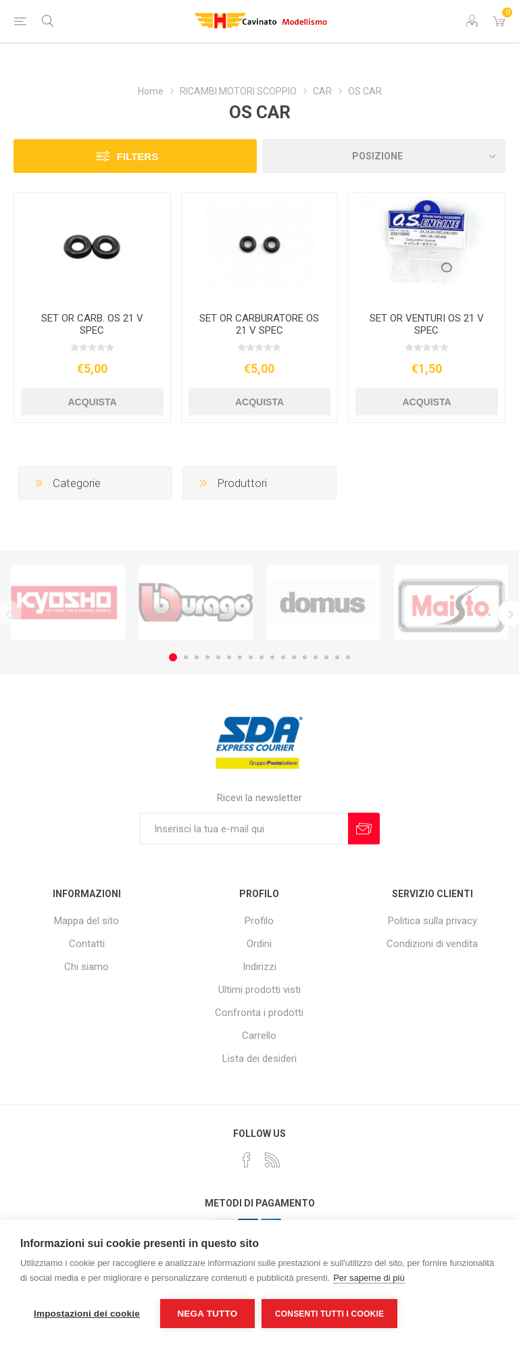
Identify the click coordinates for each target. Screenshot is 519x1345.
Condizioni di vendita (432, 944)
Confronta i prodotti (259, 1013)
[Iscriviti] (244, 828)
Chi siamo (86, 967)
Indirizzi (259, 967)
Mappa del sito (86, 921)
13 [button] (305, 657)
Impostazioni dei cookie (87, 1314)
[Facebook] (246, 1160)
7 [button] (240, 657)
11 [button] (283, 657)
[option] (68, 602)
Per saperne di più (369, 1278)
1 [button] (173, 657)
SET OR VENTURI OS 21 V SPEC (427, 324)
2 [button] (186, 657)
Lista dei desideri (259, 1058)
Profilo (259, 921)
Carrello (259, 1036)
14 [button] (316, 657)
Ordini (259, 944)
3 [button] (197, 657)
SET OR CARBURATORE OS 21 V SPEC (259, 324)
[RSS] (272, 1160)
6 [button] (229, 657)
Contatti (87, 944)
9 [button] (262, 657)
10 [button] (272, 657)
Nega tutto (207, 1314)
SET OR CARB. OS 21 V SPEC (92, 324)
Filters (137, 156)
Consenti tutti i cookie (329, 1314)
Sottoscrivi (364, 828)
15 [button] (326, 657)
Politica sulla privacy (432, 921)
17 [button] (348, 657)
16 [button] (337, 657)
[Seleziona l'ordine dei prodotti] (383, 156)
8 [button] (251, 657)
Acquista (92, 402)
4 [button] (207, 657)
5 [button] (218, 657)
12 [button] (294, 657)
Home (151, 91)
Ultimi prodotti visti (259, 990)
